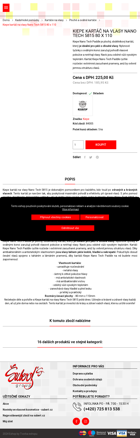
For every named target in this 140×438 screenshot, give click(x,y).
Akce (6, 403)
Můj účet (8, 421)
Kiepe (86, 119)
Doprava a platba (83, 373)
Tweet (90, 157)
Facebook (76, 421)
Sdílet (84, 157)
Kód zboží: (79, 123)
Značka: (77, 119)
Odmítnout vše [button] (70, 228)
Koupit (101, 144)
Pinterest (97, 157)
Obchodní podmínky (85, 385)
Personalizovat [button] (95, 217)
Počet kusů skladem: (85, 129)
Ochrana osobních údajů (87, 379)
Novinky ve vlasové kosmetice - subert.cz (28, 409)
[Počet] (78, 144)
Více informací (70, 209)
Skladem (98, 93)
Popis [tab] (70, 179)
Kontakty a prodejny (85, 391)
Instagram (85, 421)
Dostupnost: (80, 93)
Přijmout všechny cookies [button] (55, 217)
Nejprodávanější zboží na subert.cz (24, 415)
